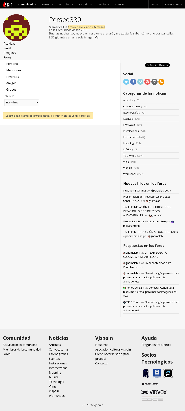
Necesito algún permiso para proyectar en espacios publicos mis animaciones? (151, 277)
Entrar (155, 4)
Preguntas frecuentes (156, 345)
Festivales (129, 125)
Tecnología (130, 155)
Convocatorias (131, 106)
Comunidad (25, 4)
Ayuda (102, 4)
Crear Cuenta (173, 4)
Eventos (128, 118)
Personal (12, 64)
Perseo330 (65, 19)
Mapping (128, 143)
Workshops (130, 174)
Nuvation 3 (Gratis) (134, 190)
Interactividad (131, 137)
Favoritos (12, 77)
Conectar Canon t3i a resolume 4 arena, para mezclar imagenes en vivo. (150, 292)
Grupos (11, 90)
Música (127, 149)
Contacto (121, 4)
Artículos (128, 100)
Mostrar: (9, 95)
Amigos (10, 53)
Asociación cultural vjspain (113, 349)
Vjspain (83, 4)
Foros (46, 4)
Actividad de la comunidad (20, 345)
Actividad (10, 43)
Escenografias (131, 112)
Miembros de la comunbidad (22, 349)
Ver (97, 37)
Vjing (126, 161)
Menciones (13, 70)
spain (7, 4)
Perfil (7, 48)
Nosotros (101, 345)
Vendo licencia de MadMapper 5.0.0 (144, 221)
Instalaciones (131, 131)
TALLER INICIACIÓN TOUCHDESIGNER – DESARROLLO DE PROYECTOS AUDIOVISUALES (147, 211)
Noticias (64, 4)
